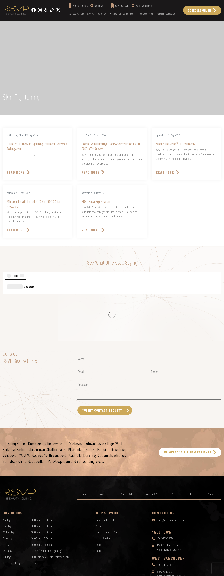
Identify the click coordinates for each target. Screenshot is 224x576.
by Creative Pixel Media (210, 570)
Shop (115, 13)
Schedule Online (200, 10)
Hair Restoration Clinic (107, 472)
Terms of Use (114, 570)
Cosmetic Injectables (106, 460)
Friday (6, 484)
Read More (16, 172)
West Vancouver (142, 6)
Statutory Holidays (12, 503)
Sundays (7, 496)
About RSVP (86, 13)
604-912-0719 (165, 504)
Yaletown (97, 6)
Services (72, 13)
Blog (131, 13)
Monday (6, 460)
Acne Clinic (101, 466)
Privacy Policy (98, 570)
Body (98, 490)
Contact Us (170, 13)
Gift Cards (123, 13)
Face (98, 484)
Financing (160, 13)
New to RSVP (101, 13)
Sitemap (129, 570)
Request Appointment (144, 13)
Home (83, 434)
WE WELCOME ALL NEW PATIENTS (188, 392)
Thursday (7, 478)
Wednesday (8, 472)
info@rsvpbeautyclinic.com (172, 460)
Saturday (7, 490)
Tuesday (7, 466)
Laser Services (104, 478)
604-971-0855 (165, 478)
